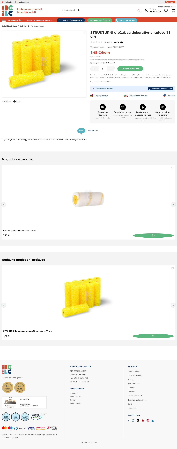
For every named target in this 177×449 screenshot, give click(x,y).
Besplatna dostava (103, 113)
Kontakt (171, 96)
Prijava (152, 10)
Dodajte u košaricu (130, 69)
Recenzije (118, 43)
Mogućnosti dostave (139, 96)
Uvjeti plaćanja (101, 96)
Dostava (131, 391)
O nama (131, 387)
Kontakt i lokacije (135, 375)
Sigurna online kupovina (162, 113)
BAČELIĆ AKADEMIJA (73, 20)
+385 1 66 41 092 (127, 20)
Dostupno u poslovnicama (161, 89)
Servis (130, 403)
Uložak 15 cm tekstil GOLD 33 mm (20, 230)
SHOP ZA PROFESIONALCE (39, 20)
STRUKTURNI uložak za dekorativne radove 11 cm (28, 331)
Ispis (16, 102)
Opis (81, 131)
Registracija (155, 12)
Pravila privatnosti (135, 395)
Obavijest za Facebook (137, 399)
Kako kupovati (134, 383)
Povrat (130, 379)
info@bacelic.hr (82, 381)
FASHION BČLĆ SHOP (100, 20)
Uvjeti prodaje (133, 371)
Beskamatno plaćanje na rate (142, 113)
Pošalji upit (170, 2)
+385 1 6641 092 (80, 374)
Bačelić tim (132, 407)
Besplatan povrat (123, 112)
